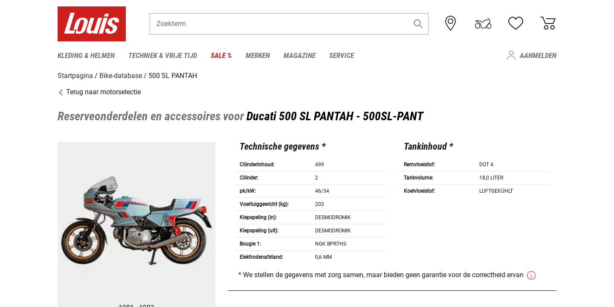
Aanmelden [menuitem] (538, 55)
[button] (418, 24)
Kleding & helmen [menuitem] (86, 55)
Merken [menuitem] (258, 55)
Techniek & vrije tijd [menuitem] (162, 55)
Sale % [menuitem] (221, 55)
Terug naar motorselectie (99, 91)
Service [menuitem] (341, 55)
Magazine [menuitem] (300, 55)
